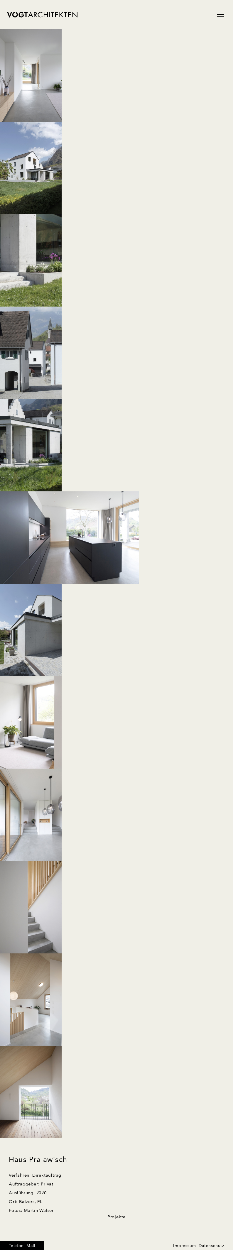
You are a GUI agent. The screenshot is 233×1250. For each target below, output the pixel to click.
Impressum (184, 1246)
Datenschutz (211, 1246)
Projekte (116, 1217)
